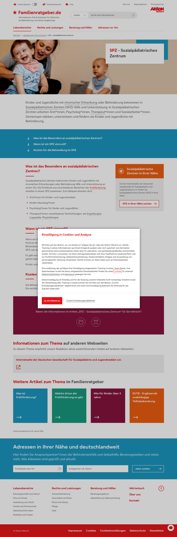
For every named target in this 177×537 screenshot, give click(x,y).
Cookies (117, 271)
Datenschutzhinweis (51, 274)
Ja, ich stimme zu (52, 300)
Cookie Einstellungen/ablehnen (80, 300)
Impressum (69, 274)
